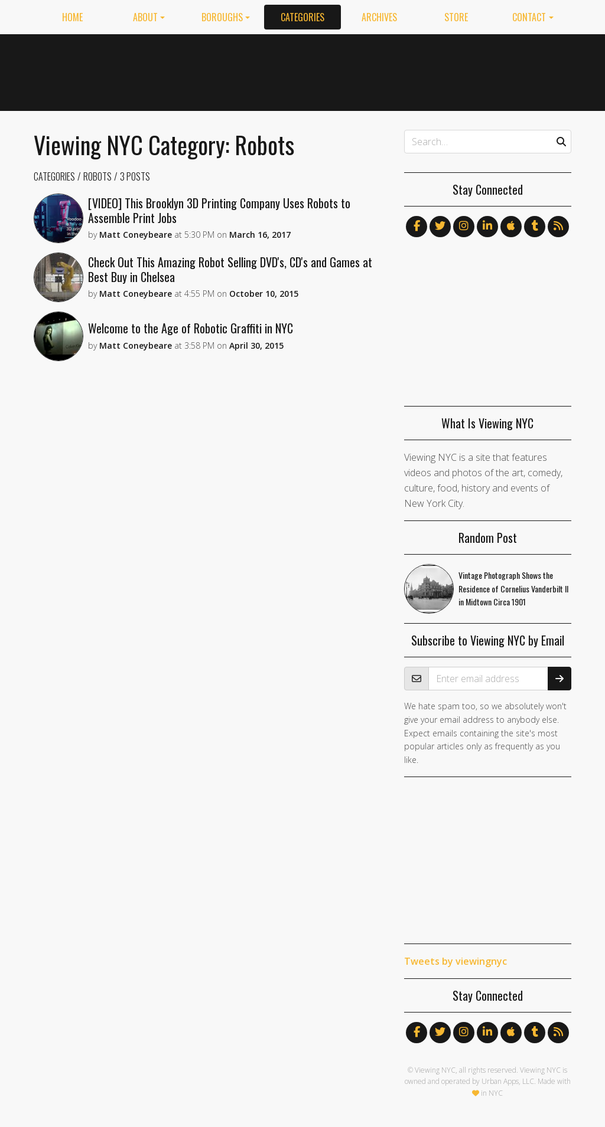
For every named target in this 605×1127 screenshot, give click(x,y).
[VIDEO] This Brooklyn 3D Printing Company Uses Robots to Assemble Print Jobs (219, 210)
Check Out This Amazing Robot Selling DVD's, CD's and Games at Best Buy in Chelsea (230, 269)
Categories (302, 17)
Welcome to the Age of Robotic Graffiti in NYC (190, 328)
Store (456, 17)
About (145, 17)
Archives (379, 17)
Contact (529, 17)
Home (72, 17)
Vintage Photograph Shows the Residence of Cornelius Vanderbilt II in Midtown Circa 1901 (513, 588)
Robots (97, 176)
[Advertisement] (356, 70)
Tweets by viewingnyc (455, 961)
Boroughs (222, 17)
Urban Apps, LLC (508, 1081)
